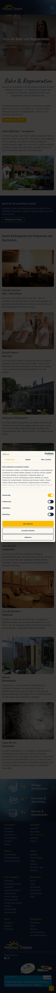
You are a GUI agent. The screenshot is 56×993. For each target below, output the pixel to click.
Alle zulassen (28, 524)
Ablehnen (28, 537)
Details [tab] (28, 459)
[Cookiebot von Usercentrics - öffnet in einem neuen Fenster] (45, 454)
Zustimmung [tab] (10, 459)
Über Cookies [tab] (46, 459)
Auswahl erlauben (28, 530)
